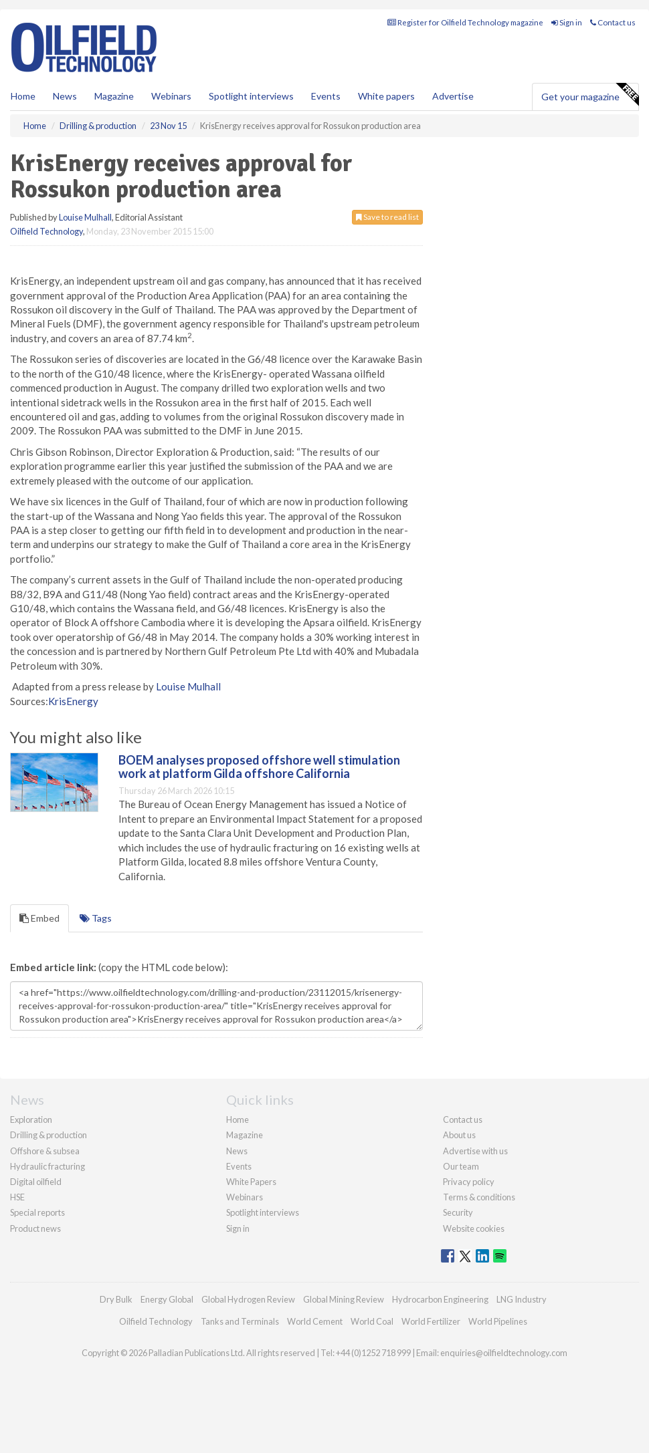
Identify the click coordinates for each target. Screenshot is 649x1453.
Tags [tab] (96, 918)
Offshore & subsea (45, 1151)
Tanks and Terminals (240, 1321)
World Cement (315, 1321)
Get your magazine (589, 95)
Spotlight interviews (251, 96)
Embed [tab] (39, 918)
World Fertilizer (430, 1321)
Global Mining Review (343, 1299)
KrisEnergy (73, 701)
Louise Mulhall (85, 217)
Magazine (114, 96)
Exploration (31, 1119)
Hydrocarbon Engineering (440, 1299)
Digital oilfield (36, 1181)
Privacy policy (468, 1181)
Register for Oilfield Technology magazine (465, 22)
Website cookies (473, 1228)
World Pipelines (497, 1321)
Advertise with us (475, 1151)
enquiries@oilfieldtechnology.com (503, 1352)
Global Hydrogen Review (248, 1299)
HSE (17, 1197)
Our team (461, 1166)
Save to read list (387, 217)
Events (326, 96)
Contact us (613, 22)
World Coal (372, 1321)
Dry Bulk (116, 1299)
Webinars (171, 96)
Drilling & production (48, 1135)
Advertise (453, 96)
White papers (386, 96)
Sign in (566, 22)
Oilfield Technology (46, 231)
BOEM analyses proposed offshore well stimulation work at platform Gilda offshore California (259, 767)
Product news (35, 1228)
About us (459, 1135)
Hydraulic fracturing (47, 1166)
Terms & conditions (479, 1197)
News (237, 1151)
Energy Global (167, 1299)
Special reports (37, 1212)
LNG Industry (521, 1299)
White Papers (251, 1181)
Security (458, 1212)
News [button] (65, 96)
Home (23, 96)
